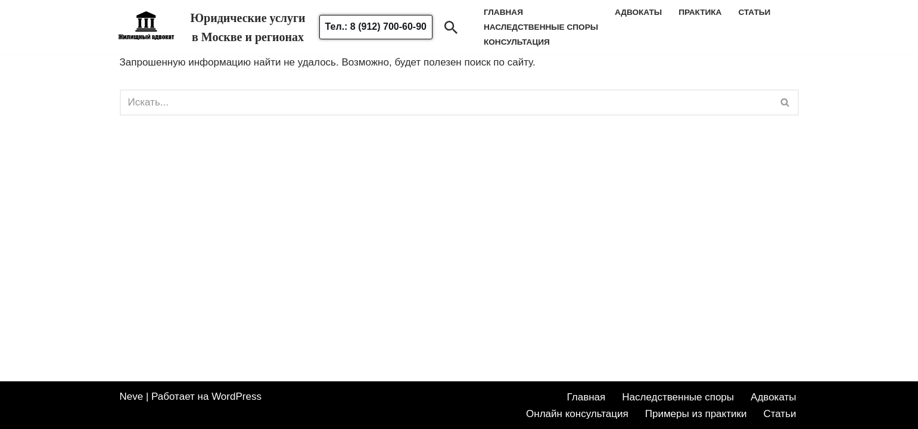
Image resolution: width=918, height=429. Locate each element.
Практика (700, 12)
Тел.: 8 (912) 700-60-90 (376, 26)
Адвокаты (638, 12)
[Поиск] (451, 27)
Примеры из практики (696, 413)
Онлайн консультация (577, 413)
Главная (586, 397)
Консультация (517, 42)
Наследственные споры (678, 397)
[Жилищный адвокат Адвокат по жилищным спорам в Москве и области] (146, 34)
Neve (132, 396)
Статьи (754, 12)
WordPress (236, 396)
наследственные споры (541, 27)
